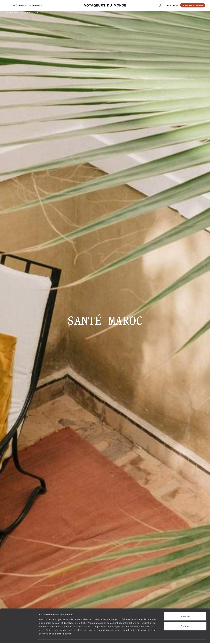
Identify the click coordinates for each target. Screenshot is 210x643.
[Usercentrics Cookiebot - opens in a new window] (19, 637)
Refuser (185, 617)
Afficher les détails (164, 637)
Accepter (185, 607)
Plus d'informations (60, 625)
